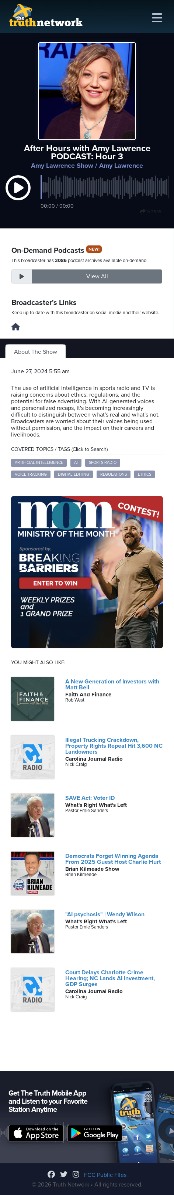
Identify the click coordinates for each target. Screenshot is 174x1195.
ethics (144, 474)
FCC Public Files (105, 1175)
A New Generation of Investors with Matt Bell (112, 684)
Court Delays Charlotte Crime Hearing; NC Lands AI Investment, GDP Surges (110, 978)
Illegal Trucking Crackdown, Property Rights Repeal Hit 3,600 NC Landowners (114, 746)
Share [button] (150, 211)
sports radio (102, 462)
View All (97, 276)
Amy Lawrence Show (62, 166)
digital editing (73, 474)
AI (76, 462)
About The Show (35, 352)
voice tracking (31, 474)
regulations (113, 474)
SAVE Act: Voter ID (90, 798)
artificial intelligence (39, 462)
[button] (18, 195)
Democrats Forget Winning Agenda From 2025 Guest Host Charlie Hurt (113, 859)
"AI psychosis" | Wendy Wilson (105, 914)
